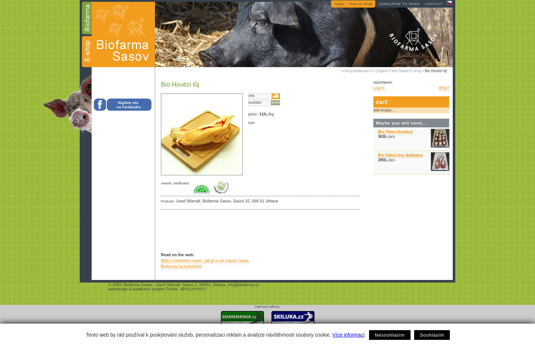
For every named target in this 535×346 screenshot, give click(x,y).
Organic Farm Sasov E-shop (398, 71)
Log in (378, 88)
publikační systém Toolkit (155, 289)
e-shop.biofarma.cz (357, 71)
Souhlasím (432, 335)
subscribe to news (399, 4)
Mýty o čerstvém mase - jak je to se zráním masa (205, 260)
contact (434, 4)
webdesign (118, 289)
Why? (444, 88)
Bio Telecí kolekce (395, 132)
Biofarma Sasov (138, 285)
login (340, 4)
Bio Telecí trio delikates (400, 155)
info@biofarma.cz (243, 285)
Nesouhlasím (390, 335)
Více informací (348, 335)
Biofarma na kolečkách (181, 266)
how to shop (361, 4)
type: (251, 122)
